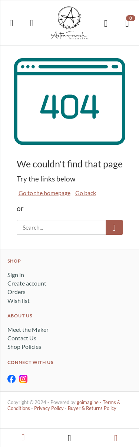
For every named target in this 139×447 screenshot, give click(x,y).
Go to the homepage (44, 192)
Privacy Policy (49, 408)
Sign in (15, 274)
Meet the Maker (28, 329)
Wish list (18, 300)
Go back (85, 192)
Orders (16, 291)
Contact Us (21, 337)
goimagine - (90, 402)
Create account (26, 283)
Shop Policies (24, 346)
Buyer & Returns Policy (92, 408)
